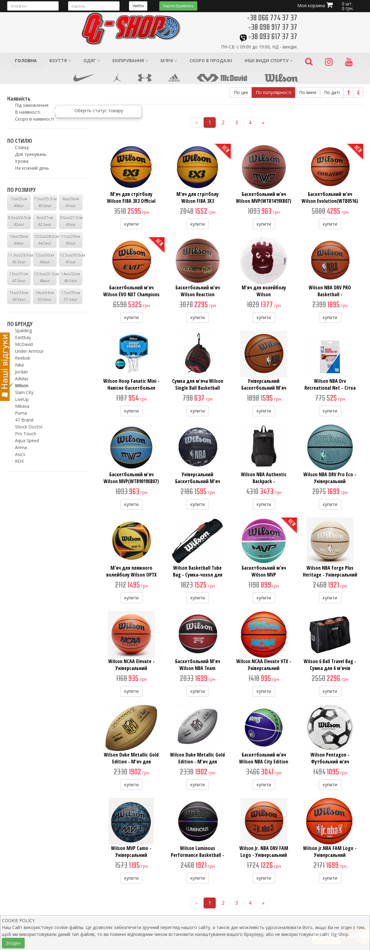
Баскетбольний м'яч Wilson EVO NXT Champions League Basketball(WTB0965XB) (131, 298)
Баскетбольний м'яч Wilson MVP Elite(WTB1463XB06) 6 (264, 574)
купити (131, 224)
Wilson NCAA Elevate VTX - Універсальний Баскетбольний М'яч (263, 668)
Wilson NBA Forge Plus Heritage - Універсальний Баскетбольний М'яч (330, 574)
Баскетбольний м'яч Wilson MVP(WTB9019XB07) (131, 478)
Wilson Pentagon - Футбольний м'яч (330, 758)
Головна (26, 60)
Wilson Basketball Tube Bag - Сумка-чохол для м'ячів (197, 574)
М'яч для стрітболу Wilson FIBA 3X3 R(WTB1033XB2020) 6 (197, 201)
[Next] (263, 122)
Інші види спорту (268, 60)
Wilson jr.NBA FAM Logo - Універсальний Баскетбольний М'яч (330, 855)
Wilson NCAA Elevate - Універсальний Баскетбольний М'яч (131, 668)
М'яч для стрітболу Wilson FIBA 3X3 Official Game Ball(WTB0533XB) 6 (131, 201)
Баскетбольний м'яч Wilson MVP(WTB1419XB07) (263, 197)
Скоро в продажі (211, 60)
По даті (332, 92)
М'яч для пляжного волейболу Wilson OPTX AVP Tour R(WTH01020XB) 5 (131, 574)
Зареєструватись (178, 5)
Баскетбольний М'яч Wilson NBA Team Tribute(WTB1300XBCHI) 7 (197, 668)
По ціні (241, 92)
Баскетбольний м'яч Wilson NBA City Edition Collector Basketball (263, 761)
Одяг (91, 60)
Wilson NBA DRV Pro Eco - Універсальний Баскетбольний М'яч (329, 481)
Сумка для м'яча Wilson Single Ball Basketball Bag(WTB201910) (197, 388)
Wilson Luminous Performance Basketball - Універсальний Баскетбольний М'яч (197, 858)
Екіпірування (130, 60)
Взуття (60, 60)
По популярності (273, 92)
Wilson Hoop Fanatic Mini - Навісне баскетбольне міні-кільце (131, 388)
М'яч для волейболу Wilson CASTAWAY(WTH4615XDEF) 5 (264, 298)
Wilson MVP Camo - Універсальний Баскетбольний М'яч (131, 855)
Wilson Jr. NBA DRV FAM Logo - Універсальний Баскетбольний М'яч (263, 855)
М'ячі (168, 60)
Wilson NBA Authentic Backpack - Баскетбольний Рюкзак (264, 481)
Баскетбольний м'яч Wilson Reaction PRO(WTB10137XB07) (197, 294)
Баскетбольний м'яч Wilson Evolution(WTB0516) (330, 197)
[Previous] (196, 122)
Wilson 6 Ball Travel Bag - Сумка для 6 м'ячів (330, 665)
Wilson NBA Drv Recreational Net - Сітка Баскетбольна (330, 388)
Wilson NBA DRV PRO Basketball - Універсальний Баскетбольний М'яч (330, 298)
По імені (307, 92)
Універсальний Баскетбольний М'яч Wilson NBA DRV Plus (263, 388)
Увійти (138, 5)
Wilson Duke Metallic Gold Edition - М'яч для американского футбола (131, 761)
